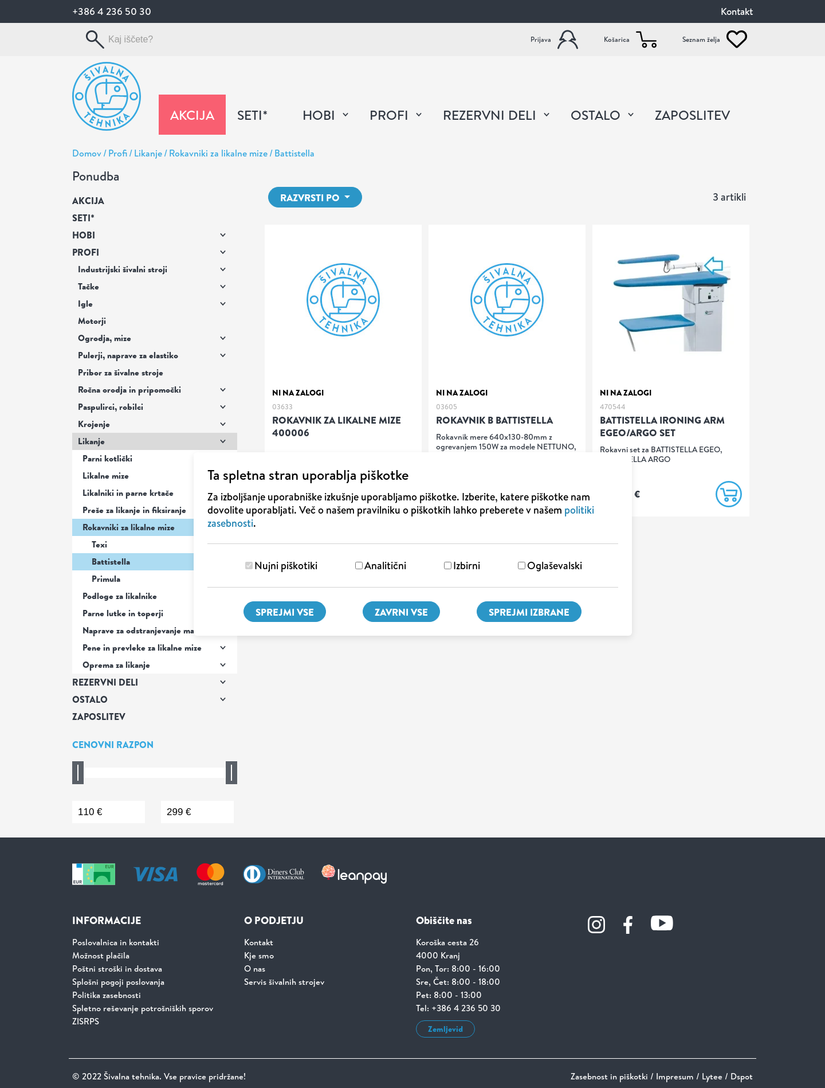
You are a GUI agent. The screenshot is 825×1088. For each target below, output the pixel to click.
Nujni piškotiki (285, 565)
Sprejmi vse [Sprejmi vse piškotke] (285, 612)
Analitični (385, 565)
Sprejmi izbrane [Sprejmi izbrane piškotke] (529, 612)
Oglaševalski (554, 565)
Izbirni (466, 565)
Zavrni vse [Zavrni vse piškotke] (401, 612)
